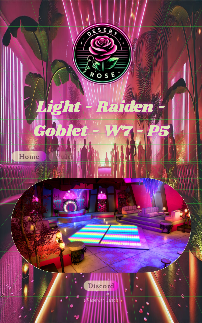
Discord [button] (101, 285)
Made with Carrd (101, 300)
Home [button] (29, 156)
